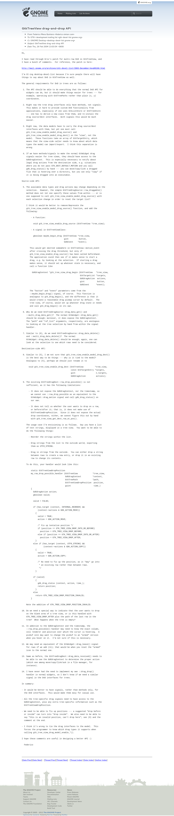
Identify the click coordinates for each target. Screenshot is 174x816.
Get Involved (28, 794)
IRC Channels (52, 801)
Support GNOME (29, 799)
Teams (25, 797)
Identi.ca (70, 804)
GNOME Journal (73, 799)
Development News (74, 801)
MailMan (64, 815)
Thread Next (62, 760)
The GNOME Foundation (32, 804)
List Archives (84, 13)
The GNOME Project (32, 790)
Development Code (54, 806)
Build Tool (51, 808)
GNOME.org (145, 2)
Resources (51, 790)
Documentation (53, 794)
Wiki (49, 797)
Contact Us (27, 801)
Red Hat (50, 815)
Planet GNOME (73, 797)
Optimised (26, 815)
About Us (26, 792)
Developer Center (53, 792)
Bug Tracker (51, 804)
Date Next (36, 760)
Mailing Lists (71, 13)
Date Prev (26, 760)
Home (60, 13)
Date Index (88, 760)
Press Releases (72, 792)
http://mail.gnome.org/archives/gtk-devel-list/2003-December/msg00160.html (63, 68)
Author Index (101, 760)
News (69, 790)
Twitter (69, 806)
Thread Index (76, 760)
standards (36, 815)
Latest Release (72, 794)
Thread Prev (50, 760)
